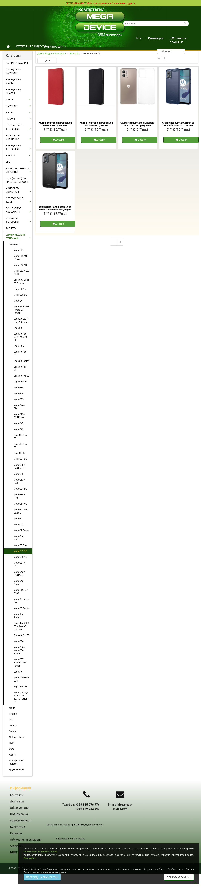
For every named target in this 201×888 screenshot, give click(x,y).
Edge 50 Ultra (20, 381)
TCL (11, 719)
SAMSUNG (11, 106)
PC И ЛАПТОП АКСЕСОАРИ (13, 210)
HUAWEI (10, 119)
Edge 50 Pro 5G (21, 376)
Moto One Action (18, 616)
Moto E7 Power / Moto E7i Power (21, 309)
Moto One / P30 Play (19, 574)
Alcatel (12, 754)
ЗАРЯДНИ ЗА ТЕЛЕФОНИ (13, 147)
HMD (11, 743)
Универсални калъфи (16, 762)
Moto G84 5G (20, 488)
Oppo (12, 749)
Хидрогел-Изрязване (13, 190)
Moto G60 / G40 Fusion (19, 466)
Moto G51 (19, 524)
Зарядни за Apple (17, 63)
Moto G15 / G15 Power (19, 416)
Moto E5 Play (20, 545)
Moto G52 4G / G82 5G (21, 511)
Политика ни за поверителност (40, 851)
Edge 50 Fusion (21, 361)
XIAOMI (10, 112)
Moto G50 (19, 393)
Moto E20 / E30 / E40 (21, 272)
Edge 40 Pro (20, 289)
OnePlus (13, 725)
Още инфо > (30, 858)
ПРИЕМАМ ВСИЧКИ (179, 877)
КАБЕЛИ (10, 155)
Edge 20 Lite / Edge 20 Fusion (21, 320)
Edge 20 (18, 328)
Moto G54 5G (20, 459)
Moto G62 (19, 518)
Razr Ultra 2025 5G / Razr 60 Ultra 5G (21, 626)
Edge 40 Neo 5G (20, 353)
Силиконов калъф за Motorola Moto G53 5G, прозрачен (137, 124)
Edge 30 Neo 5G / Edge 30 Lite (20, 337)
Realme (13, 714)
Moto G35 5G (20, 295)
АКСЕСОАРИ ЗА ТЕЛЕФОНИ (14, 127)
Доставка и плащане (178, 39)
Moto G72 (19, 423)
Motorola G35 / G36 (21, 679)
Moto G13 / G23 (19, 481)
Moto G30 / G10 (19, 496)
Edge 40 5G (19, 346)
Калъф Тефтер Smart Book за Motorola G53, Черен (96, 124)
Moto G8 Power (21, 608)
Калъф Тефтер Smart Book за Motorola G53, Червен (55, 124)
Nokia (12, 708)
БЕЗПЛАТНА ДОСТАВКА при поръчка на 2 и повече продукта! (100, 3)
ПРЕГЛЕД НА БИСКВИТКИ (42, 877)
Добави (59, 139)
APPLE (9, 99)
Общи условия (27, 10)
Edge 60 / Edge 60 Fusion (21, 281)
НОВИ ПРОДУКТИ (55, 46)
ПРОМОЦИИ (156, 38)
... (113, 242)
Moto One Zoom (18, 583)
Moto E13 (18, 250)
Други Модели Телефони (15, 236)
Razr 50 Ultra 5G (20, 446)
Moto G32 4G (20, 557)
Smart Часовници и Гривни (17, 170)
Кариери (41, 13)
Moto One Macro (18, 538)
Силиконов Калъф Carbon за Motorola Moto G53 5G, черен (55, 208)
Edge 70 (18, 671)
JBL (8, 161)
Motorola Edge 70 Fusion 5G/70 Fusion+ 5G (21, 697)
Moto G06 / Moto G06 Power (19, 650)
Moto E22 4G (20, 265)
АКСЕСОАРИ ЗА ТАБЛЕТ (14, 200)
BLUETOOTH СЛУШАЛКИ (13, 137)
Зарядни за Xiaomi (13, 81)
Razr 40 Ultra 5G (20, 437)
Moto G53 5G (20, 551)
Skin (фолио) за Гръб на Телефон (17, 180)
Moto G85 (19, 399)
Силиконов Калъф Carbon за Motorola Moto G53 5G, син (178, 124)
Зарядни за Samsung (13, 71)
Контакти (29, 13)
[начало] (8, 46)
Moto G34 (19, 387)
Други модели (16, 769)
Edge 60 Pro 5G (21, 635)
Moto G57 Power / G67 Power (20, 662)
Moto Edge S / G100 (21, 592)
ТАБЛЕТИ (11, 228)
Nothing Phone (16, 737)
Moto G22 (19, 474)
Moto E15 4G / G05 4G (21, 258)
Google (12, 731)
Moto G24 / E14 (19, 407)
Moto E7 (18, 300)
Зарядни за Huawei (13, 91)
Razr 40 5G (19, 453)
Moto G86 (19, 641)
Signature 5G (20, 686)
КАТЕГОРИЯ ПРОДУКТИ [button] (32, 46)
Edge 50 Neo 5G (20, 368)
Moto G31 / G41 (19, 564)
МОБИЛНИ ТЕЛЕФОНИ (12, 220)
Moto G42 (19, 429)
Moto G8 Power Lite (21, 601)
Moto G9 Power (21, 530)
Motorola (14, 244)
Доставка (12, 10)
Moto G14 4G (20, 504)
